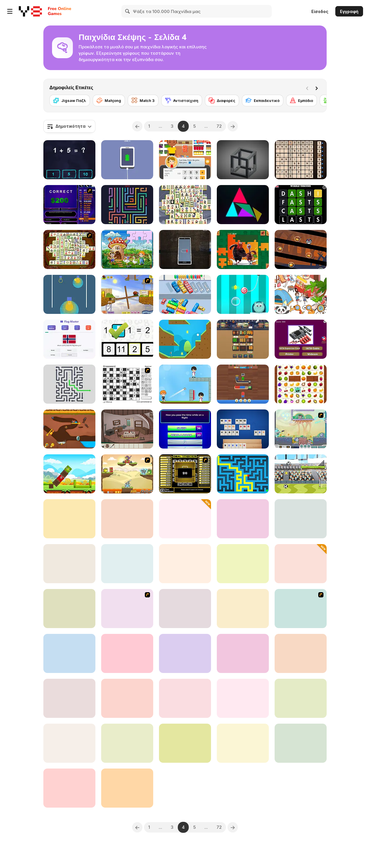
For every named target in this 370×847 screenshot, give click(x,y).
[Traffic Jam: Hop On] (185, 294)
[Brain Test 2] (243, 653)
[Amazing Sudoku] (301, 159)
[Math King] (69, 159)
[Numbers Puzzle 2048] (301, 653)
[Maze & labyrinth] (243, 473)
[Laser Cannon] (301, 429)
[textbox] (69, 126)
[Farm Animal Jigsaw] (127, 249)
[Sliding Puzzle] (243, 743)
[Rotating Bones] (301, 249)
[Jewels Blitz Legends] (185, 518)
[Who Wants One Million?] (69, 204)
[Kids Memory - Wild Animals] (301, 743)
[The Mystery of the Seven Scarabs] (69, 563)
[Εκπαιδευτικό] (262, 100)
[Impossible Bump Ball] (69, 788)
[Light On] (69, 294)
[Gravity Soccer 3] (301, 473)
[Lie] (185, 249)
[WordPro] (185, 698)
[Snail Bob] (127, 294)
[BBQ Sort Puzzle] (243, 339)
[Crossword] (127, 384)
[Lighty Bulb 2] (69, 743)
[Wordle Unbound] (301, 204)
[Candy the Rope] (243, 294)
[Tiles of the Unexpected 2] (127, 563)
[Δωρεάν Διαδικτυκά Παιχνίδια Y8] (30, 11)
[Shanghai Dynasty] (69, 249)
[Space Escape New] (243, 518)
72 (219, 126)
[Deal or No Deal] (185, 473)
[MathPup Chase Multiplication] (69, 653)
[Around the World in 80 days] (127, 608)
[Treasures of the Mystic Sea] (69, 518)
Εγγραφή (349, 11)
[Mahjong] (109, 100)
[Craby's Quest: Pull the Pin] (69, 429)
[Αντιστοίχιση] (181, 100)
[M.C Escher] (243, 159)
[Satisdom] (127, 159)
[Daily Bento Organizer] (185, 608)
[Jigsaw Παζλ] (69, 100)
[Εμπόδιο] (301, 100)
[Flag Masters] (69, 339)
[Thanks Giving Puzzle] (243, 249)
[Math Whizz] (127, 339)
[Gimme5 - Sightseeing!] (301, 608)
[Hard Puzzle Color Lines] (127, 743)
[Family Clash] (185, 429)
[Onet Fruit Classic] (301, 384)
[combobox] (69, 126)
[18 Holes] (185, 339)
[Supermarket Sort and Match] (185, 563)
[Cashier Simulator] (185, 159)
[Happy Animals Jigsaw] (243, 608)
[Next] (318, 88)
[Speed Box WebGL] (301, 698)
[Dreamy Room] (127, 698)
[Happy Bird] (69, 473)
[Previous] (137, 126)
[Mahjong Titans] (185, 204)
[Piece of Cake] (301, 518)
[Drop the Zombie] (243, 563)
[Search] (127, 11)
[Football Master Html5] (185, 384)
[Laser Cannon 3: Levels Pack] (127, 473)
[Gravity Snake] (69, 698)
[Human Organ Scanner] (127, 518)
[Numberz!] (127, 653)
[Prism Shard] (243, 204)
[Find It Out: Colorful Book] (301, 294)
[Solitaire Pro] (243, 698)
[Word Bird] (127, 788)
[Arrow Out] (69, 384)
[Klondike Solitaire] (185, 743)
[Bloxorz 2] (185, 653)
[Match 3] (143, 100)
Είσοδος (319, 11)
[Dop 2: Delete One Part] (69, 608)
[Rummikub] (243, 429)
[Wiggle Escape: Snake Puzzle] (127, 204)
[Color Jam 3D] (301, 563)
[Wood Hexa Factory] (243, 384)
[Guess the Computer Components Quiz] (301, 339)
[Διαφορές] (222, 100)
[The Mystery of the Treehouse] (127, 429)
